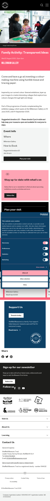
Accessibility (13, 481)
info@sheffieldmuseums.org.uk (16, 458)
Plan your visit (25, 159)
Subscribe (10, 195)
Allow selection (25, 279)
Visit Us (5, 419)
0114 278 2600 (10, 456)
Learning (5, 435)
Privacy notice (9, 478)
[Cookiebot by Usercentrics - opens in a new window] (40, 214)
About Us (5, 427)
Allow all (25, 273)
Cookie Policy (25, 478)
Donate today (16, 315)
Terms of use (41, 478)
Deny (25, 285)
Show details (40, 267)
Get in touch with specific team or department (17, 463)
